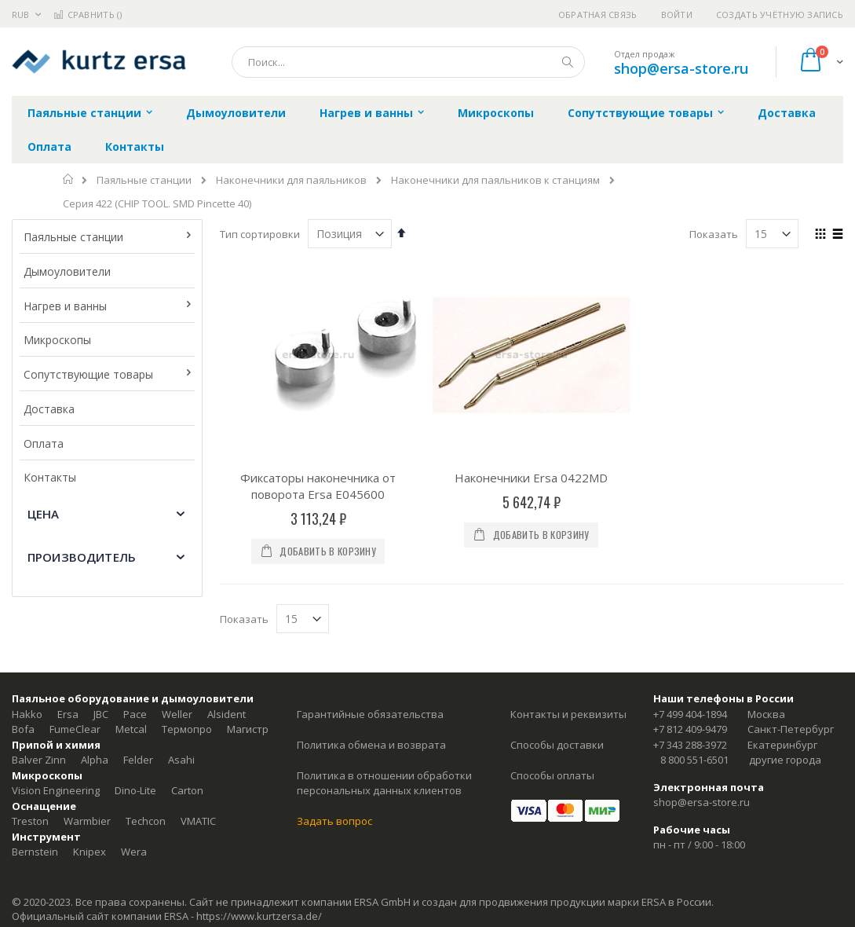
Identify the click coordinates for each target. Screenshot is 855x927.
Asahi (181, 760)
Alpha (94, 760)
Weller (177, 714)
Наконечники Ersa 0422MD (531, 477)
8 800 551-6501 (694, 760)
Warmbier (87, 821)
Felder (138, 760)
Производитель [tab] (81, 557)
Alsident (226, 714)
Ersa (68, 714)
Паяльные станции (144, 180)
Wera (134, 852)
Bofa (23, 729)
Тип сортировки (260, 234)
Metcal (131, 729)
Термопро (187, 729)
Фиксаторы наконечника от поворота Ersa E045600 (318, 486)
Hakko (27, 714)
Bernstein (35, 852)
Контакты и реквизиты (568, 714)
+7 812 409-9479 (690, 729)
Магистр (248, 729)
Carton (187, 790)
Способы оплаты (552, 775)
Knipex (89, 852)
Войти (676, 14)
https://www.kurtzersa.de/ (259, 916)
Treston (30, 821)
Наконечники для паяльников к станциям (495, 180)
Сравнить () (87, 14)
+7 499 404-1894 (690, 714)
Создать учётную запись (779, 14)
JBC (100, 714)
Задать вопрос (334, 821)
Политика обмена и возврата (371, 745)
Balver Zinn (39, 760)
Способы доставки (557, 745)
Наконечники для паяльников (291, 180)
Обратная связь (598, 14)
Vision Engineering (56, 790)
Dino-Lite (135, 790)
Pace (135, 714)
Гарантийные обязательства (370, 714)
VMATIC (198, 821)
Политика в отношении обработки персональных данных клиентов (384, 783)
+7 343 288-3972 (690, 745)
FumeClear (74, 729)
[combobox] (408, 62)
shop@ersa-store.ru (681, 68)
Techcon (146, 821)
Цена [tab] (43, 514)
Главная (69, 179)
